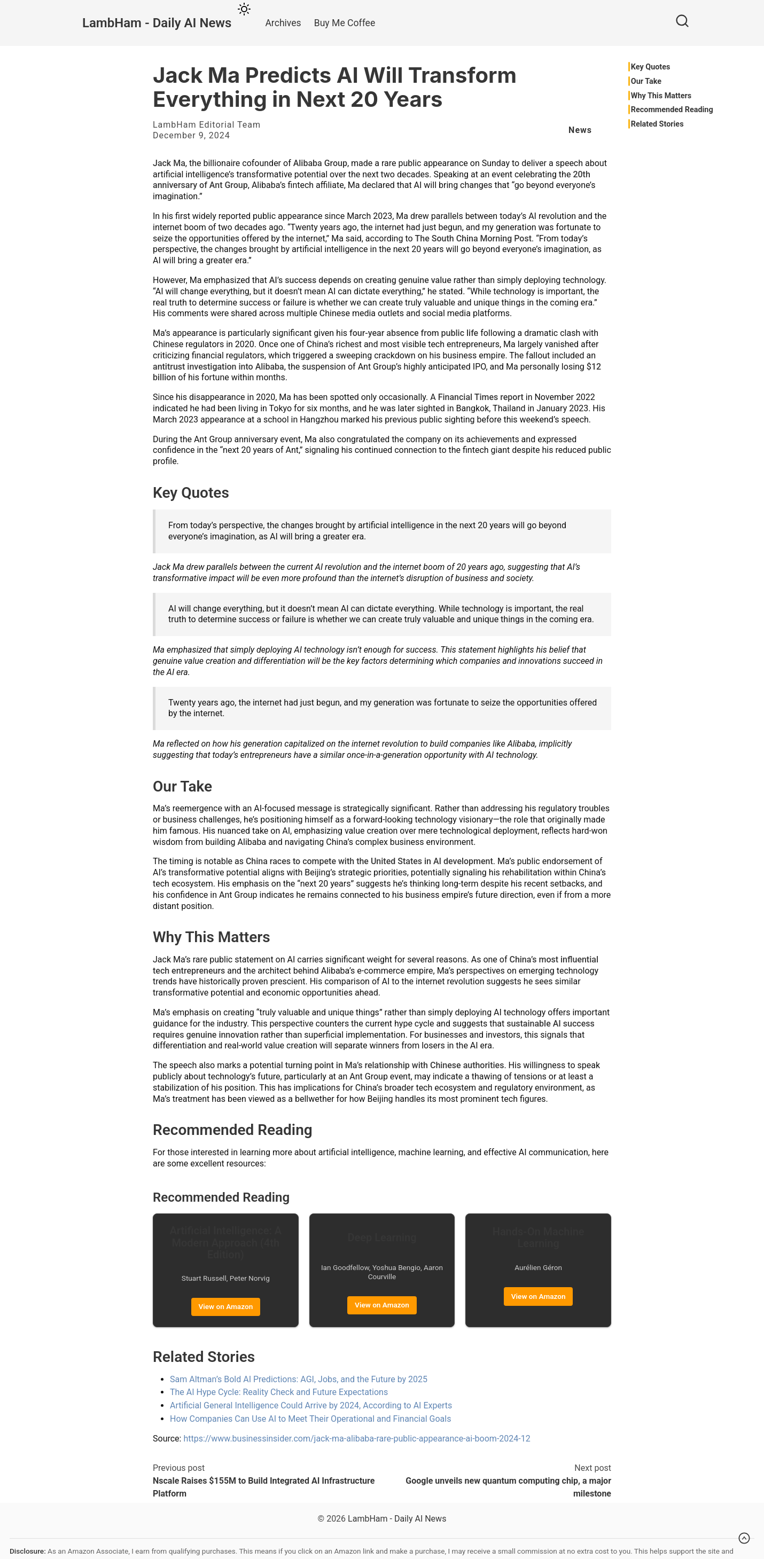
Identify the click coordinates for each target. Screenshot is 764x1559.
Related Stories (657, 124)
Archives (283, 23)
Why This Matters (661, 95)
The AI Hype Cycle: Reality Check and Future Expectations (279, 1392)
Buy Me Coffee (345, 23)
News (580, 130)
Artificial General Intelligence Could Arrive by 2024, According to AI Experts (311, 1405)
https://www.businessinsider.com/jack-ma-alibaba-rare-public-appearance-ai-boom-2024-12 (356, 1438)
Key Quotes (651, 67)
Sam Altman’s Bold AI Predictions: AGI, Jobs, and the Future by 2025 (298, 1379)
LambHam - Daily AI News (397, 1519)
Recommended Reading (672, 109)
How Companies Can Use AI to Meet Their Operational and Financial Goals (310, 1419)
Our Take (646, 81)
